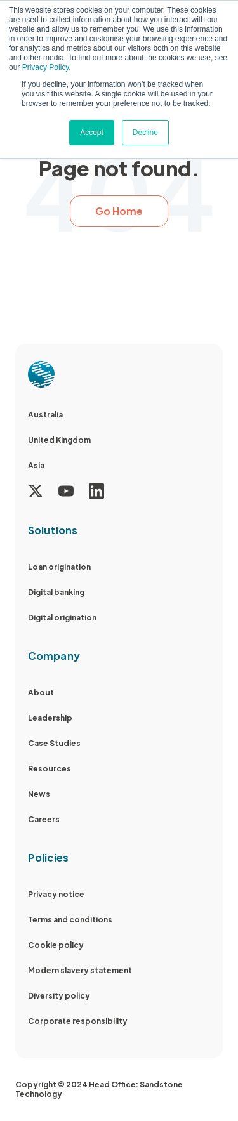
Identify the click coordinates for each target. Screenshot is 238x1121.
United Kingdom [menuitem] (59, 440)
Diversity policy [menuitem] (59, 995)
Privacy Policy (45, 67)
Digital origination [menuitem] (62, 617)
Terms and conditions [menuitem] (70, 919)
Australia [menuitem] (45, 414)
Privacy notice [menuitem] (56, 894)
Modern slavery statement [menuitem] (80, 970)
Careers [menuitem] (44, 819)
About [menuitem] (41, 692)
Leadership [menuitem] (50, 718)
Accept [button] (91, 132)
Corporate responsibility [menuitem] (78, 1021)
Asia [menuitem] (36, 465)
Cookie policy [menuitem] (56, 945)
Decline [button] (145, 132)
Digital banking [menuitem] (56, 592)
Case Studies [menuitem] (54, 743)
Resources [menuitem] (49, 768)
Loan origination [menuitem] (59, 567)
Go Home (119, 211)
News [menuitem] (39, 794)
